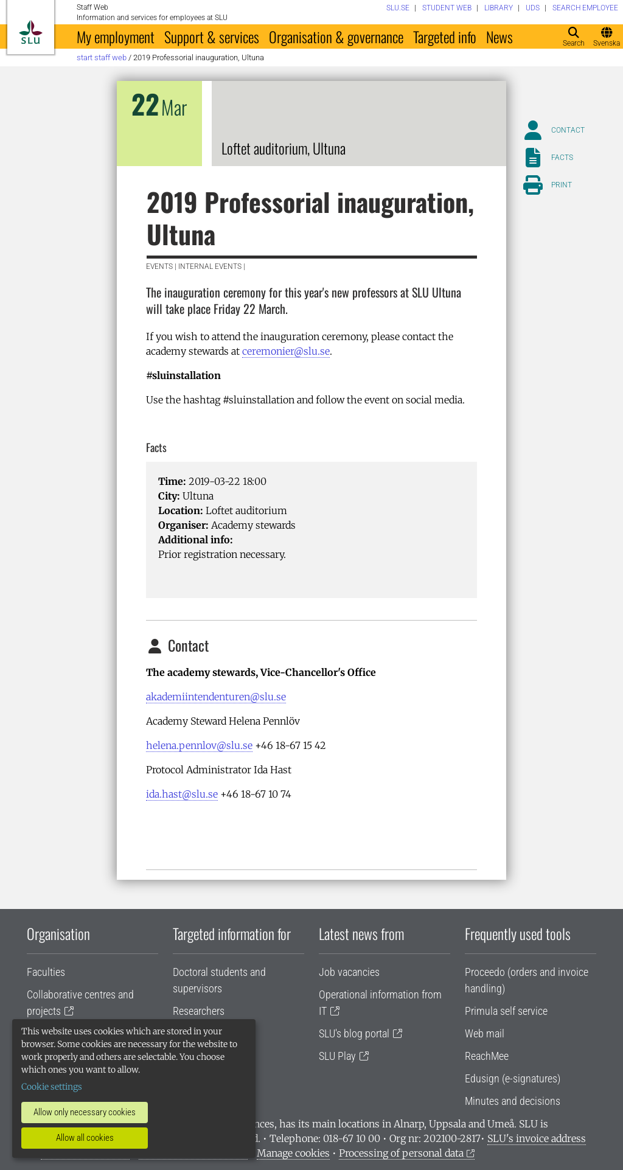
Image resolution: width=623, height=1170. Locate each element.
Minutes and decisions (512, 1101)
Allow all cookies (85, 1137)
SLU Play (337, 1056)
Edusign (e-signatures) (512, 1078)
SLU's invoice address (536, 1138)
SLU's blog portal (354, 1033)
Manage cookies (293, 1153)
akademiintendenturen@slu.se (216, 697)
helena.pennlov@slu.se (199, 745)
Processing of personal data (401, 1153)
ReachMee (487, 1056)
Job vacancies (349, 972)
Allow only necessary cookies (84, 1112)
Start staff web (102, 57)
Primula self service (506, 1011)
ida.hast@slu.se (182, 794)
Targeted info (444, 36)
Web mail (484, 1033)
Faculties (46, 972)
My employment (116, 36)
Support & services (211, 36)
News (499, 36)
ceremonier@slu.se (286, 351)
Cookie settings (51, 1086)
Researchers (198, 1011)
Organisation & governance (336, 36)
